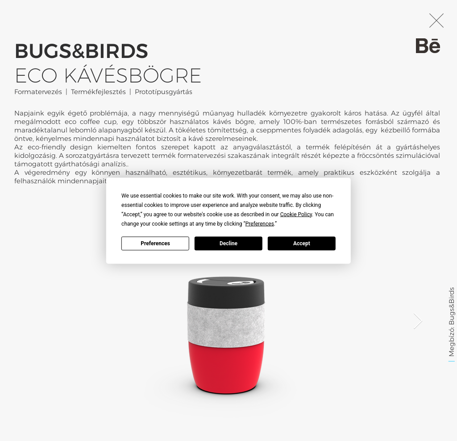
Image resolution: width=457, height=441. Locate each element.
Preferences (155, 243)
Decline (228, 243)
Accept (301, 243)
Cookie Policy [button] (296, 214)
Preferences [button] (259, 223)
